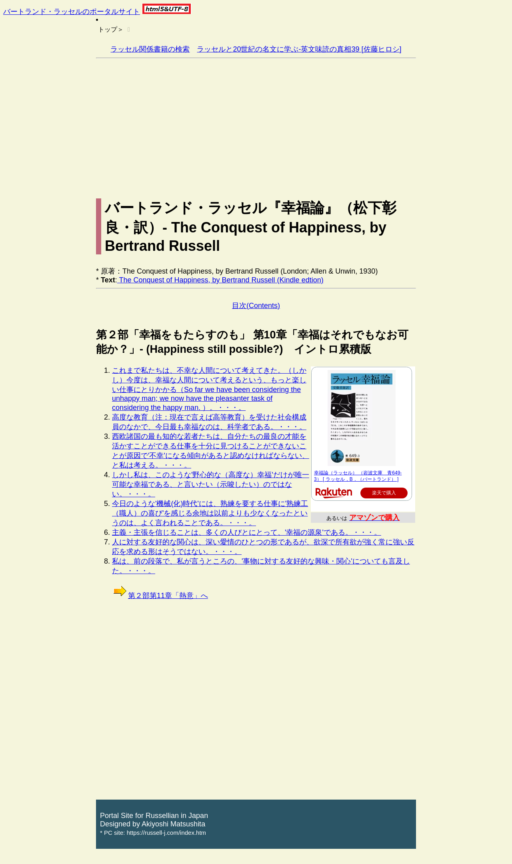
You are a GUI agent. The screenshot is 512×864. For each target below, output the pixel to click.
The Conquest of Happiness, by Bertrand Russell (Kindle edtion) (220, 280)
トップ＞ (111, 29)
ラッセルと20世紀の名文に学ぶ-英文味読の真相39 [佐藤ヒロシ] (299, 49)
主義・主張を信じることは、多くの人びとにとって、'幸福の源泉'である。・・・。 (246, 532)
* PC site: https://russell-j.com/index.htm (153, 832)
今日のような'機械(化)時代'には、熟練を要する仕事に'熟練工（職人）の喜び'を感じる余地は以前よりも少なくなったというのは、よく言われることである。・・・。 (210, 513)
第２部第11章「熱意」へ (160, 596)
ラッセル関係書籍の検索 (150, 49)
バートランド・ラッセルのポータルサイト (71, 12)
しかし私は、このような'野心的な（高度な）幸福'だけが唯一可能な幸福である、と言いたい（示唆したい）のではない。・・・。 (210, 484)
